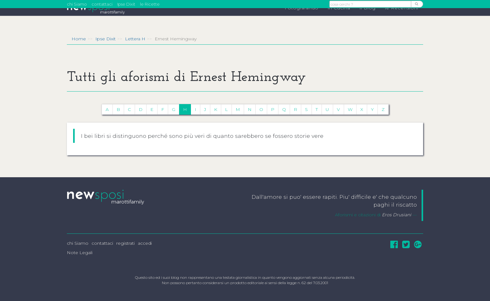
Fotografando (301, 19)
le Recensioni (401, 19)
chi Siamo (77, 4)
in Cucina (339, 19)
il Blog (368, 19)
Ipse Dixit (126, 4)
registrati (125, 243)
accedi (145, 243)
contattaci (102, 4)
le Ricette (150, 4)
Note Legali (79, 252)
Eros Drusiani (396, 215)
